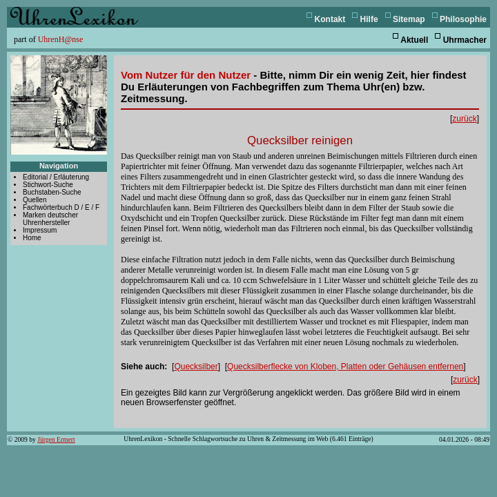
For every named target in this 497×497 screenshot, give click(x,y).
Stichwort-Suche (48, 184)
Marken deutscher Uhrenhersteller (50, 218)
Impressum (40, 230)
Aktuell (414, 40)
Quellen (34, 200)
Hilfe (369, 19)
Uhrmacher (465, 40)
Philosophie (463, 19)
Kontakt (330, 19)
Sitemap (409, 19)
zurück (464, 119)
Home (32, 238)
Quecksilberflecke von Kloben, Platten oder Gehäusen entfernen (345, 366)
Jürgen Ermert (56, 439)
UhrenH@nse (61, 39)
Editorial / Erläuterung (56, 177)
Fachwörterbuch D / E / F (61, 207)
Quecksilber (195, 366)
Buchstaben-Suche (52, 192)
